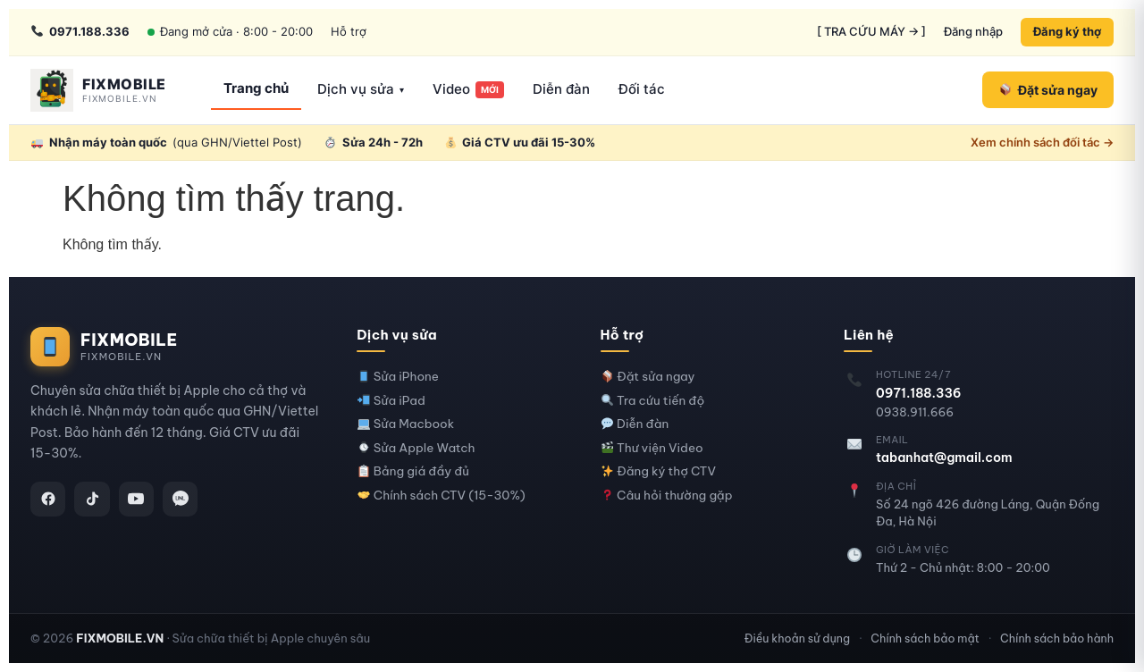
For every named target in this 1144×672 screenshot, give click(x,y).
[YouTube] (138, 499)
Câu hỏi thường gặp (667, 495)
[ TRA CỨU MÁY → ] (871, 31)
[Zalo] (182, 499)
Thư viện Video (652, 448)
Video (468, 89)
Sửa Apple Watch (416, 448)
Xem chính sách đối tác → (1042, 142)
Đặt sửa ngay (648, 376)
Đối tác (641, 88)
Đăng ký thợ (1067, 31)
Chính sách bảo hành (1057, 638)
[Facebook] (48, 499)
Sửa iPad (391, 400)
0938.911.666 (915, 412)
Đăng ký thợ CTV (658, 471)
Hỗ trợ (348, 31)
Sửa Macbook (406, 424)
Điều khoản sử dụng (797, 638)
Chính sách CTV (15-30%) (442, 495)
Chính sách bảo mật (925, 638)
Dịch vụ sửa (360, 88)
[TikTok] (93, 499)
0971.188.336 (919, 393)
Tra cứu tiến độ (653, 400)
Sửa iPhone (398, 376)
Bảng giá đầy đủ (413, 471)
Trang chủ (256, 88)
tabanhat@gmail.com (944, 457)
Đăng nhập (973, 31)
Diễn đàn (561, 88)
